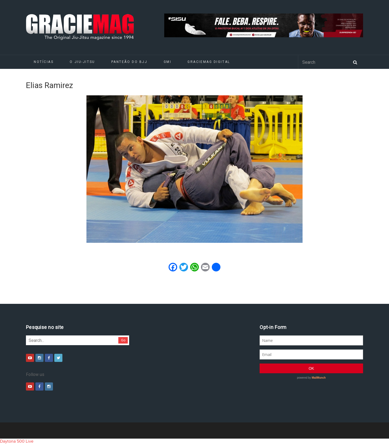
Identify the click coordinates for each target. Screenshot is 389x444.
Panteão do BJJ (129, 62)
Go (123, 340)
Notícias (43, 62)
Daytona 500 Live (16, 441)
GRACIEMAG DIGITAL (208, 62)
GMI (168, 62)
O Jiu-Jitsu (82, 62)
